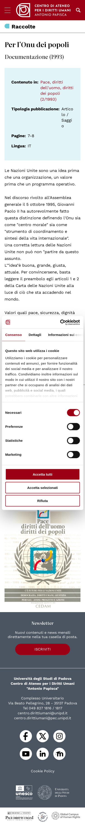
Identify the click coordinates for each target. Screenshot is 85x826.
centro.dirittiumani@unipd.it (43, 713)
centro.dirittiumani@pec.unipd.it (42, 718)
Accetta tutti (42, 474)
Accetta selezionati (42, 487)
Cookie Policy (42, 771)
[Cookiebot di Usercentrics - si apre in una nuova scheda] (60, 322)
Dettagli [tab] (35, 335)
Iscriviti (42, 649)
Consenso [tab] (13, 335)
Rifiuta (42, 501)
